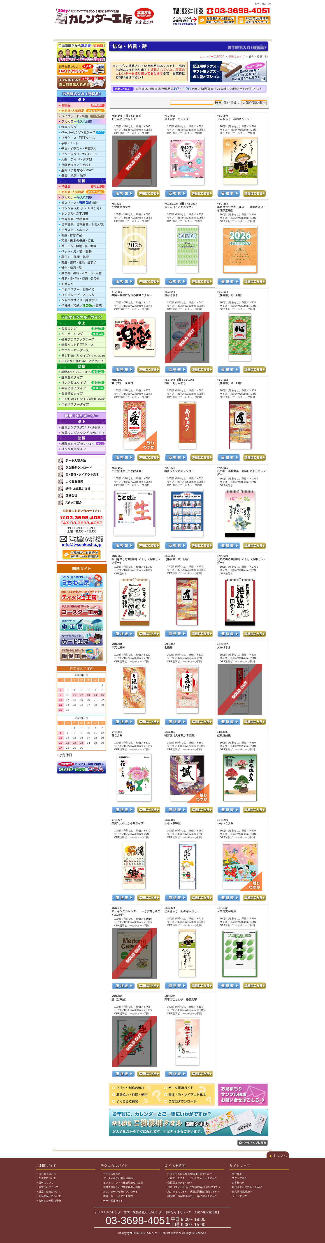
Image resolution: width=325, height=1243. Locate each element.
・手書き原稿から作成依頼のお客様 (120, 1187)
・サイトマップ (238, 1196)
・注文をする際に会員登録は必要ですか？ (188, 1173)
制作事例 (222, 33)
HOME (62, 33)
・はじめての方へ (46, 1173)
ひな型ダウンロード (162, 33)
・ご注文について (46, 1178)
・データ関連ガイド (112, 1200)
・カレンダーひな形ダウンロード (119, 1191)
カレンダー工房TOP (212, 56)
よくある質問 (242, 33)
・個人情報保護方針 (241, 1191)
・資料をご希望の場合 (48, 1200)
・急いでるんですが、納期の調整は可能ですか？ (192, 1191)
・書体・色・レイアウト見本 (117, 1196)
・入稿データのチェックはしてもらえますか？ (191, 1178)
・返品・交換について (48, 1191)
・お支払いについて (47, 1187)
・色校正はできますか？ (178, 1182)
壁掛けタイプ (236, 56)
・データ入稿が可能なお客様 (117, 1178)
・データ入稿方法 (111, 1173)
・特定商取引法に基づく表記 (246, 1187)
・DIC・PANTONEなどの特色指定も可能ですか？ (193, 1187)
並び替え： (245, 102)
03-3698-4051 (138, 1220)
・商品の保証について (48, 1196)
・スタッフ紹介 (238, 1178)
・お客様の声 (237, 1182)
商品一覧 (105, 33)
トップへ (278, 1156)
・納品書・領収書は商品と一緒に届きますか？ (191, 1196)
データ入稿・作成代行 (130, 33)
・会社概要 (236, 1173)
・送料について (44, 1182)
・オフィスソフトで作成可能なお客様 (122, 1182)
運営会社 (262, 33)
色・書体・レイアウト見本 (195, 33)
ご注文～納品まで (83, 33)
